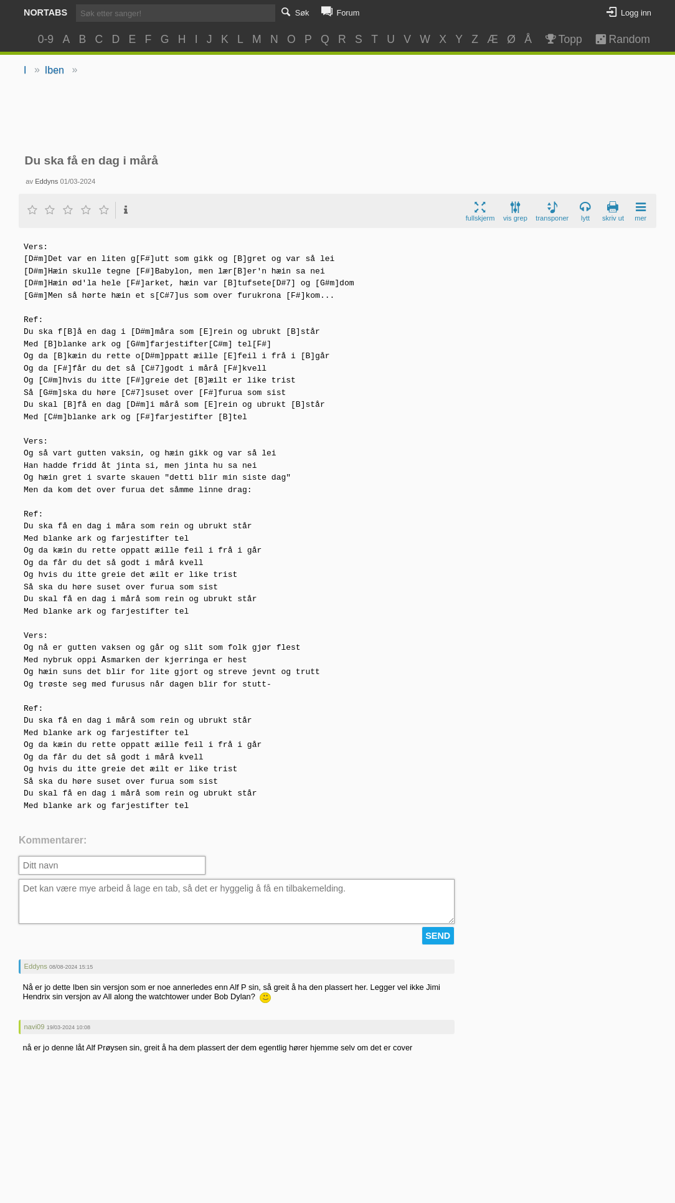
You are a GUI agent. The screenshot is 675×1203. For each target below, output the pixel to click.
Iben (54, 70)
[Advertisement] (338, 116)
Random (616, 39)
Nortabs (45, 12)
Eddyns (46, 181)
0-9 (46, 39)
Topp (562, 39)
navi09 (34, 1026)
